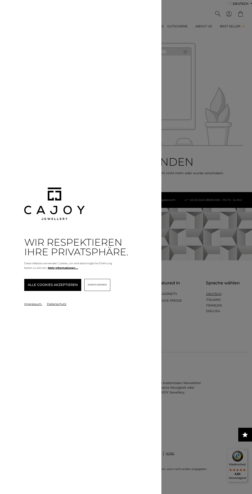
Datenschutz (56, 304)
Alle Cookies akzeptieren (53, 285)
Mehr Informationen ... (63, 268)
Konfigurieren (97, 284)
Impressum (33, 304)
